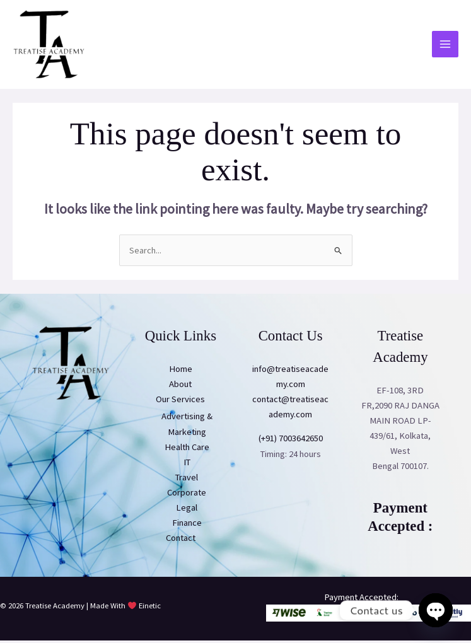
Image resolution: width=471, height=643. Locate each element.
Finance (187, 525)
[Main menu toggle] (445, 46)
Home (180, 371)
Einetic (150, 608)
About (180, 386)
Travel (186, 479)
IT (186, 464)
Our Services (180, 401)
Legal (186, 510)
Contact (180, 540)
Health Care (187, 449)
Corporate (186, 495)
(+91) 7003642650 (291, 441)
